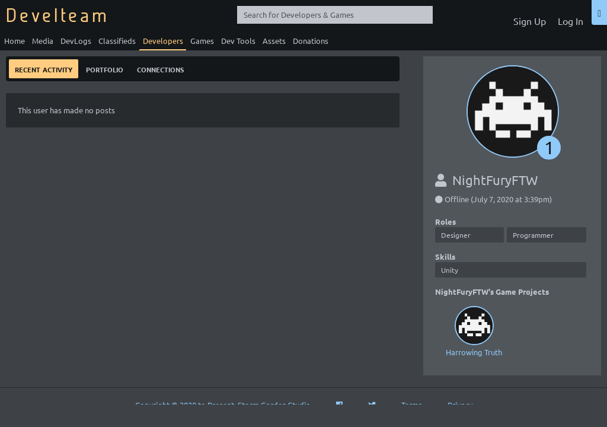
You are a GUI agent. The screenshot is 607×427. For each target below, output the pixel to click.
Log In (570, 21)
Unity (449, 270)
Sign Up (529, 21)
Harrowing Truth (474, 330)
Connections (160, 68)
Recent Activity (43, 68)
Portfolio (104, 68)
